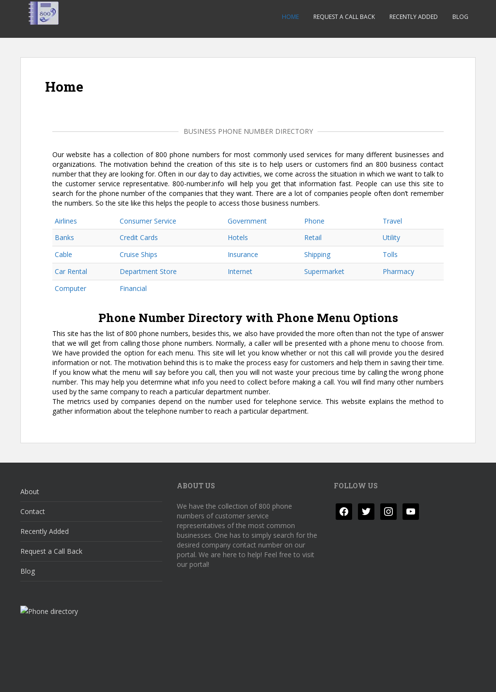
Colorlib (398, 676)
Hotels (238, 237)
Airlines (66, 220)
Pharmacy (398, 271)
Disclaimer (104, 676)
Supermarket (324, 271)
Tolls (390, 254)
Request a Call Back (344, 17)
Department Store (148, 271)
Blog (460, 17)
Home (290, 17)
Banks (64, 237)
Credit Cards (139, 237)
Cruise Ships (138, 254)
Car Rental (71, 271)
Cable (63, 254)
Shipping (317, 254)
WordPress (460, 676)
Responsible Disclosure (171, 676)
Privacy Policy (50, 676)
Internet (240, 271)
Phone (314, 220)
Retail (313, 237)
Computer (70, 288)
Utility (391, 237)
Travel (392, 220)
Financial (133, 288)
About (29, 491)
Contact (32, 511)
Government (247, 220)
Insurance (243, 254)
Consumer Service (148, 220)
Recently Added (413, 17)
